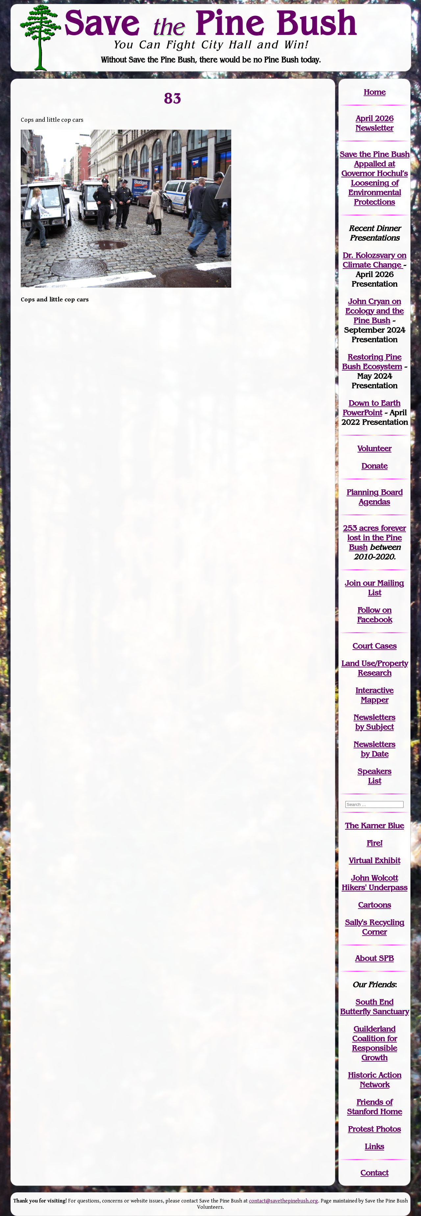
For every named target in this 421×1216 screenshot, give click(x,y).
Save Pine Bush (211, 23)
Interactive (374, 690)
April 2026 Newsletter (374, 123)
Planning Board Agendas (375, 496)
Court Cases (375, 646)
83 (173, 98)
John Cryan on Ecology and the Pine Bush (374, 311)
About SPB (374, 958)
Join (352, 583)
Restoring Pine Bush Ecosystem (372, 361)
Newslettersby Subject (374, 722)
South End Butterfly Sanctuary (374, 1006)
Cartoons (374, 905)
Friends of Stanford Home (374, 1106)
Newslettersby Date (374, 749)
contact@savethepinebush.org (283, 1201)
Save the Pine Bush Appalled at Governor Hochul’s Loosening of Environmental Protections (374, 178)
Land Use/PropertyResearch (374, 668)
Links (374, 1146)
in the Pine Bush (376, 537)
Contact (374, 1172)
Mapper (374, 700)
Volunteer (374, 448)
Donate (374, 466)
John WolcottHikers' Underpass (375, 882)
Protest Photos (374, 1129)
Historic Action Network (374, 1079)
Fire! (375, 843)
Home (374, 92)
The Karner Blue (374, 825)
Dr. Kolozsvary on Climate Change (374, 260)
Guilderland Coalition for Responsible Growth (374, 1043)
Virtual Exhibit (374, 860)
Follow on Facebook (374, 614)
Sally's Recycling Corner (374, 927)
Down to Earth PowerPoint (372, 407)
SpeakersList (374, 776)
